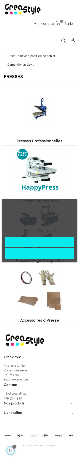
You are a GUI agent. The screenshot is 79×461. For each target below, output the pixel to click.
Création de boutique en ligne (39, 445)
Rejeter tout (39, 253)
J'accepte (39, 242)
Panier (69, 24)
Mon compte (43, 24)
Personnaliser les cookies (53, 231)
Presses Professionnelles (39, 141)
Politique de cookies (19, 231)
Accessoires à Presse (39, 320)
